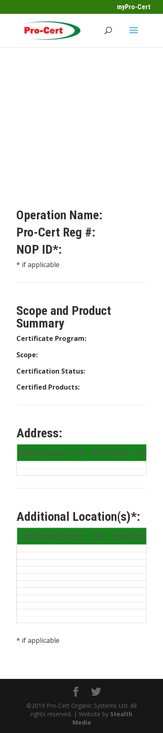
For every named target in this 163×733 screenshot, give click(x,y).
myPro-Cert (133, 7)
